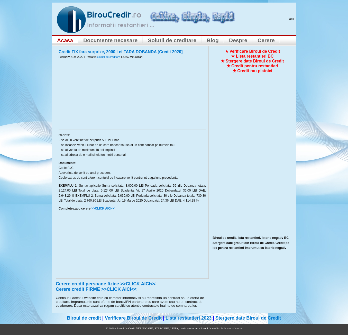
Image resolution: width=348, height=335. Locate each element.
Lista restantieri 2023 (189, 318)
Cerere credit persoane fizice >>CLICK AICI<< (106, 283)
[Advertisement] (132, 97)
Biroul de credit (84, 318)
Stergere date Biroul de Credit (248, 318)
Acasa (65, 40)
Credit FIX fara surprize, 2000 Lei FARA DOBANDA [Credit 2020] (121, 52)
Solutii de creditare (172, 40)
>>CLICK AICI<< (103, 208)
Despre (238, 40)
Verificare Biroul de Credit (133, 318)
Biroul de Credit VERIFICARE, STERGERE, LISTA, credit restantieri (157, 328)
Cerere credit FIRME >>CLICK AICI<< (96, 289)
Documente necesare (110, 40)
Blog (213, 40)
